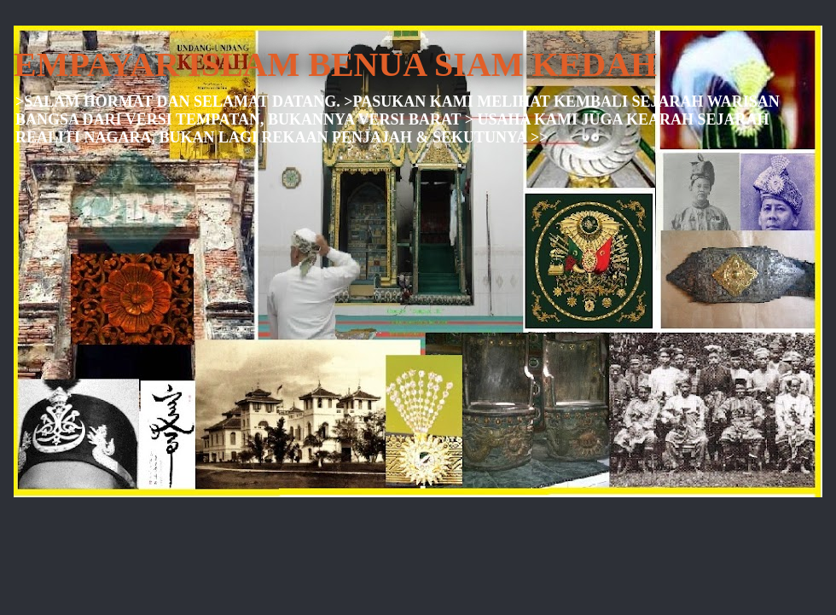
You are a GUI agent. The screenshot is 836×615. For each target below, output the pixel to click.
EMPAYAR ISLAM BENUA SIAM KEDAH (335, 64)
